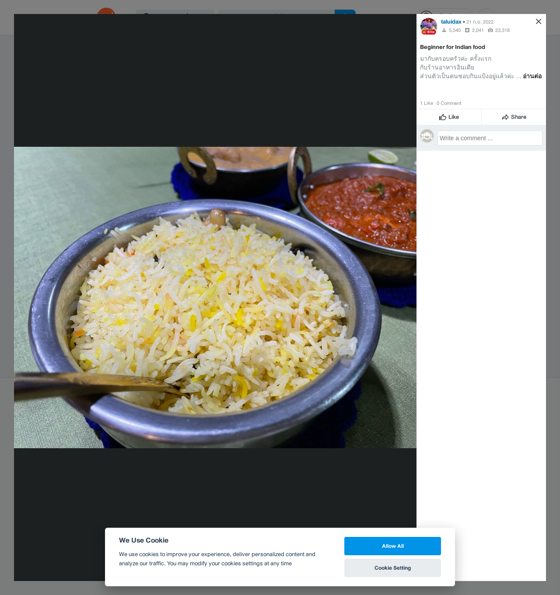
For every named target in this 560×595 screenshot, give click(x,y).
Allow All (393, 546)
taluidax (451, 21)
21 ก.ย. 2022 (480, 22)
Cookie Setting (392, 568)
